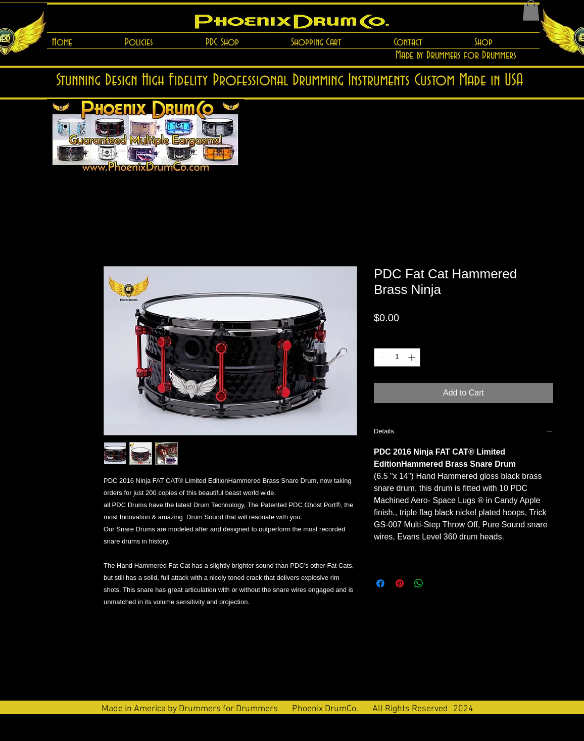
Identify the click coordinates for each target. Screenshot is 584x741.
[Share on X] (438, 583)
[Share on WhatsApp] (419, 583)
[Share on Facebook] (380, 583)
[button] (531, 10)
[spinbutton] (397, 357)
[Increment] (412, 357)
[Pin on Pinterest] (400, 583)
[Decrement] (381, 357)
